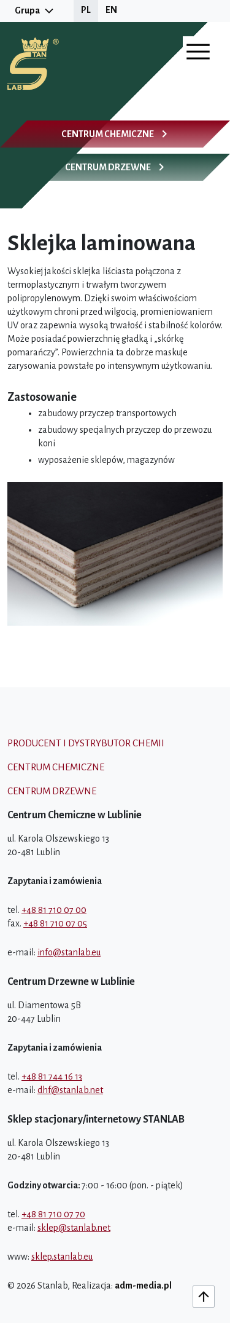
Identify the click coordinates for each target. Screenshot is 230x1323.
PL (86, 10)
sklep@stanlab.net (73, 1228)
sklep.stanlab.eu (62, 1257)
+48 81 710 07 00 (53, 910)
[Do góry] (204, 1296)
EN (111, 10)
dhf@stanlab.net (70, 1090)
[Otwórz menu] (198, 51)
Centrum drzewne (51, 791)
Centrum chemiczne (55, 767)
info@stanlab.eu (69, 952)
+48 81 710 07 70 (53, 1214)
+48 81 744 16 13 (51, 1076)
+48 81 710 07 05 (55, 923)
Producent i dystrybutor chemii (85, 743)
